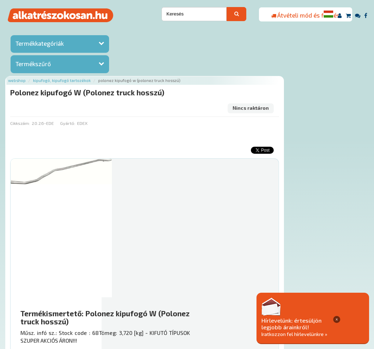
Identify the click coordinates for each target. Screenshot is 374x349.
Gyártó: (158, 75)
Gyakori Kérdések (205, 306)
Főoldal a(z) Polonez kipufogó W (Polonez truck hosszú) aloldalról (174, 284)
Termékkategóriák (39, 43)
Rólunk (108, 306)
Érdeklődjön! (318, 265)
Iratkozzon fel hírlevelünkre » (320, 334)
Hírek (127, 306)
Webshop (108, 32)
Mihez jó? (212, 248)
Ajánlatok (83, 306)
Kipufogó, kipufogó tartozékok (153, 32)
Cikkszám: (111, 75)
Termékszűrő (33, 64)
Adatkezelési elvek (332, 306)
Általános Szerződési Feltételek (268, 306)
